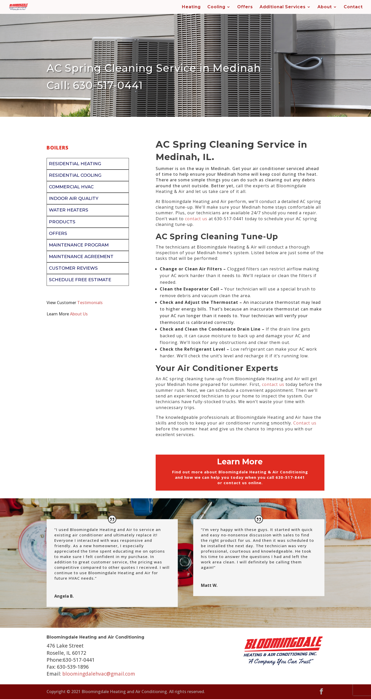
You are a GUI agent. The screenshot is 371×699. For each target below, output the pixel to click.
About (324, 7)
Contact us (304, 423)
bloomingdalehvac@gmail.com (98, 673)
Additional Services (283, 7)
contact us (196, 219)
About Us (79, 314)
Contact (353, 7)
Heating (191, 7)
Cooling (216, 7)
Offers (245, 7)
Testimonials (90, 302)
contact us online (242, 482)
